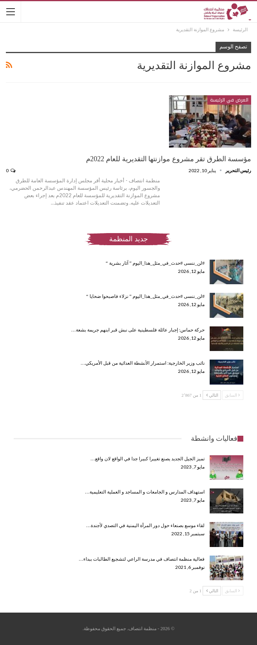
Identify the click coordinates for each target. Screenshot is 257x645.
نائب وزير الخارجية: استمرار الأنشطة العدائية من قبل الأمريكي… (143, 363)
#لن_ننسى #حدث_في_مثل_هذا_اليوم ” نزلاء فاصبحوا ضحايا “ (145, 296)
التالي (212, 395)
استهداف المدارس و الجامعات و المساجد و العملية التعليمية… (145, 492)
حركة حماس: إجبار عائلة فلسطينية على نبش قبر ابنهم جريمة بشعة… (138, 330)
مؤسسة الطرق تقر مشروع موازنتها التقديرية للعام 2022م (169, 159)
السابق (232, 395)
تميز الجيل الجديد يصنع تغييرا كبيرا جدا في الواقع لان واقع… (147, 458)
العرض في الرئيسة (229, 100)
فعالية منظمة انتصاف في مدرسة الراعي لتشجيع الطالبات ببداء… (142, 559)
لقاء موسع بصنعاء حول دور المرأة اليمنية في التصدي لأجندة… (145, 525)
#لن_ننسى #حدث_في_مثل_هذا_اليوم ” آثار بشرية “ (155, 263)
